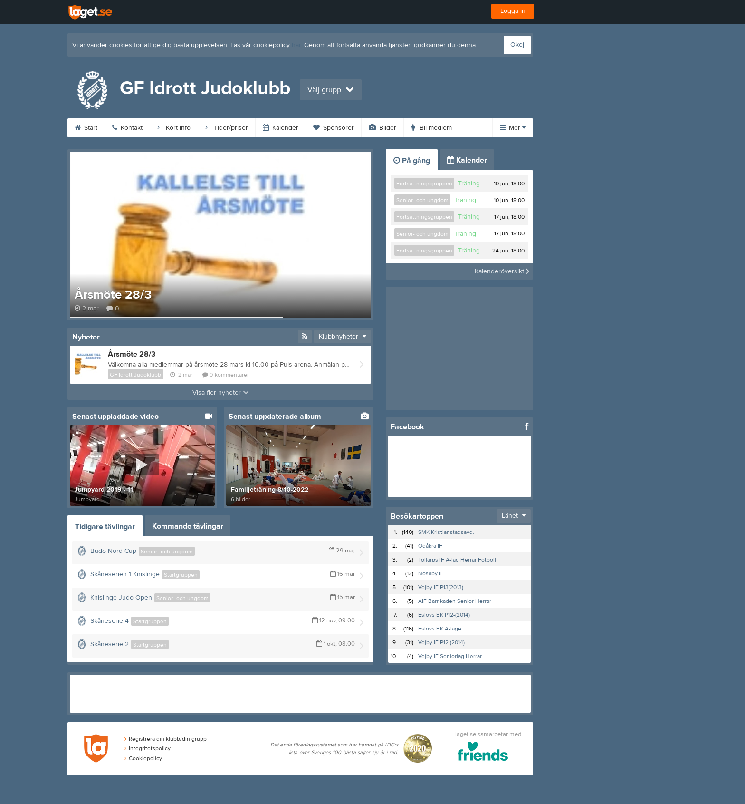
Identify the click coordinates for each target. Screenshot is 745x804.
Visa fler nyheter (220, 392)
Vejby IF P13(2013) (440, 587)
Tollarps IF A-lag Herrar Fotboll (457, 559)
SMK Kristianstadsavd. (446, 532)
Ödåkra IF (430, 546)
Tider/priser (226, 128)
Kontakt (127, 128)
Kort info (174, 128)
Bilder (382, 128)
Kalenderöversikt (502, 271)
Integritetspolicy (147, 748)
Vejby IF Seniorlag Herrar (450, 656)
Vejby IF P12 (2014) (441, 642)
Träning (469, 183)
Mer (513, 128)
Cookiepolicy (143, 758)
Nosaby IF (431, 573)
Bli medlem (431, 128)
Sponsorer (333, 128)
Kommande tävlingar (187, 526)
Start (86, 128)
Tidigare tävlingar (105, 527)
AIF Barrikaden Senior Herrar (454, 601)
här (296, 45)
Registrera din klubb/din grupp (165, 739)
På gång (411, 160)
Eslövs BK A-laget (440, 628)
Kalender (280, 128)
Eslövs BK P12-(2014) (444, 615)
